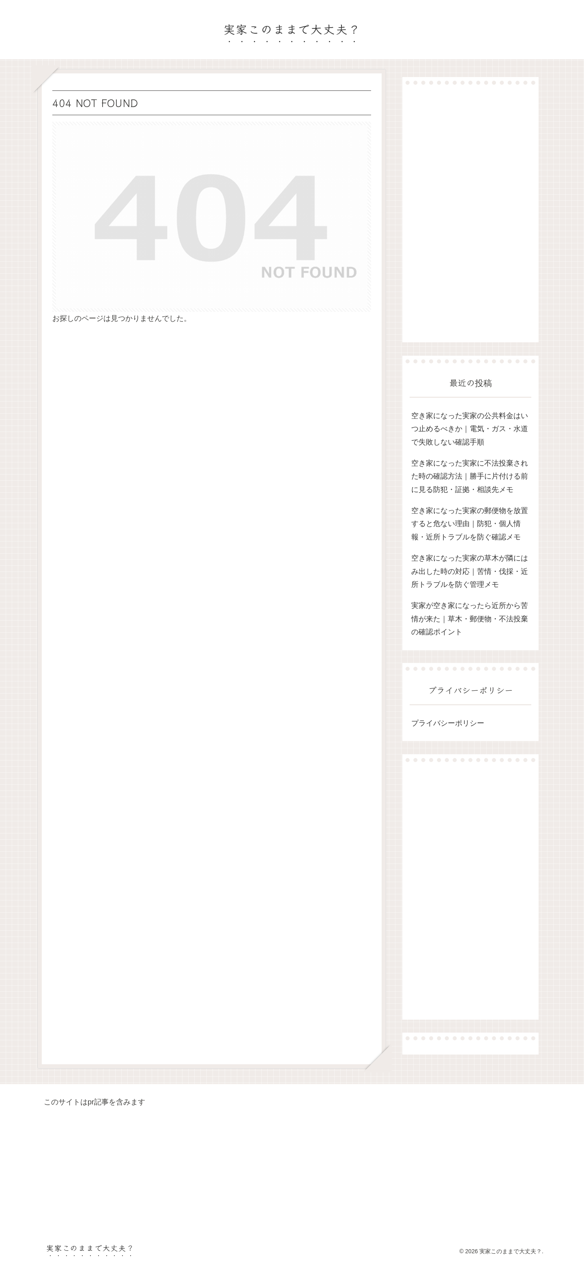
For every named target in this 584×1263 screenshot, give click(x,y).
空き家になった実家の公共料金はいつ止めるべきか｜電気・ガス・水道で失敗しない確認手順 (469, 429)
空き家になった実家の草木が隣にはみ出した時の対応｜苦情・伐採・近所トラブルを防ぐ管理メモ (469, 571)
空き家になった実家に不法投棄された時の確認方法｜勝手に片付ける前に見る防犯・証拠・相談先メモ (469, 476)
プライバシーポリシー (447, 723)
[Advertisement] (470, 213)
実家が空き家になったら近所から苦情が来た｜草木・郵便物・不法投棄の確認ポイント (469, 618)
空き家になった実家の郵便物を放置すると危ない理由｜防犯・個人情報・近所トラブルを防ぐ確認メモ (469, 524)
